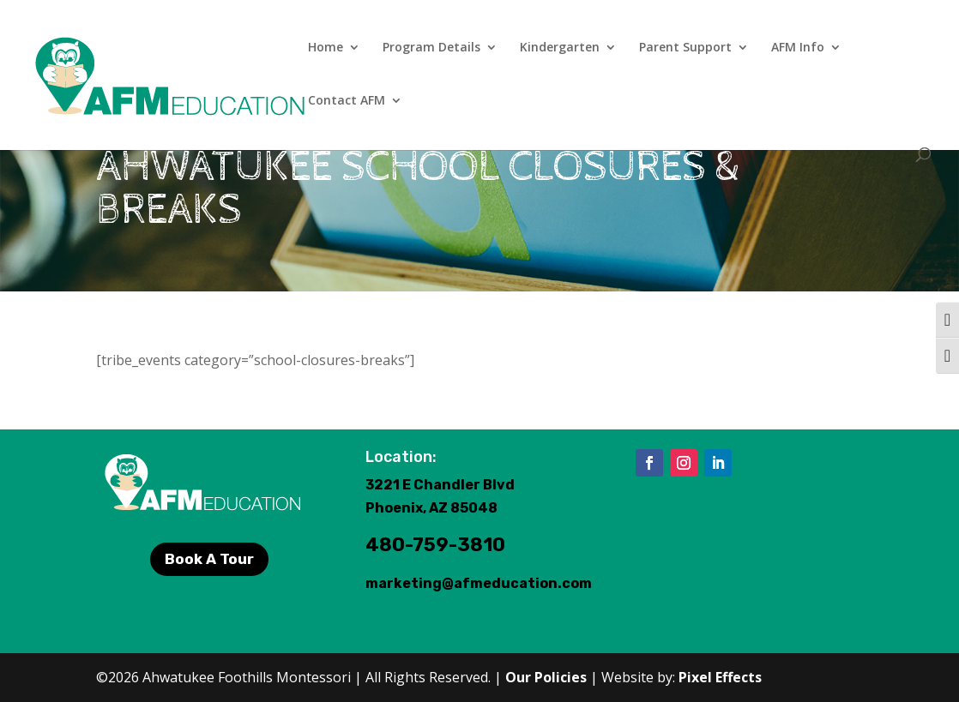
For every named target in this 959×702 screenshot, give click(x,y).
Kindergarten (560, 48)
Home (325, 48)
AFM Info (797, 48)
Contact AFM (346, 101)
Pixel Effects (720, 677)
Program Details (431, 48)
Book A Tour (209, 558)
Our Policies (546, 677)
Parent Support (685, 48)
